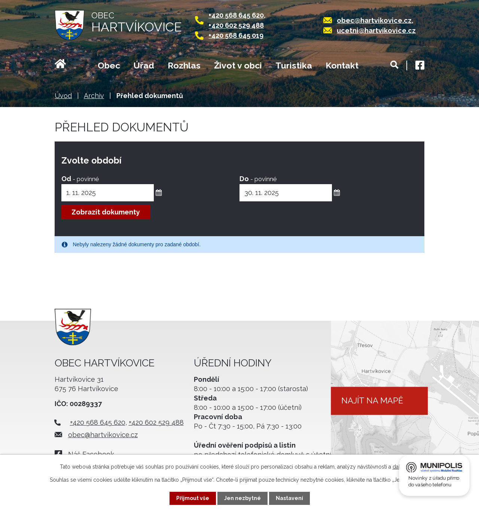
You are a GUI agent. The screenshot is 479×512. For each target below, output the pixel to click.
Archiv (94, 96)
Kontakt (342, 65)
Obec (109, 65)
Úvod (69, 66)
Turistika (293, 65)
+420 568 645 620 (236, 15)
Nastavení (289, 498)
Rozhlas (184, 65)
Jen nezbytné (242, 498)
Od (80, 179)
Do (258, 179)
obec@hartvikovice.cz (374, 20)
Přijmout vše (192, 498)
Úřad (144, 65)
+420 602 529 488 (236, 25)
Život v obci (238, 65)
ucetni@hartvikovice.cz (376, 30)
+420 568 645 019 (235, 35)
